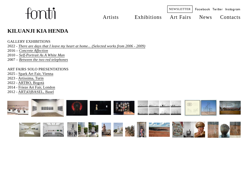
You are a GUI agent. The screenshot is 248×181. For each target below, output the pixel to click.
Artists (111, 17)
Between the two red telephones (43, 60)
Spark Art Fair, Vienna (35, 74)
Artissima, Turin (31, 78)
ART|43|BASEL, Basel (36, 92)
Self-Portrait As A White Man (42, 55)
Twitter (217, 9)
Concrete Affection (33, 51)
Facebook (202, 9)
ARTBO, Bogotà (31, 83)
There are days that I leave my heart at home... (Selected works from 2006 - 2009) (81, 46)
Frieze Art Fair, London (36, 87)
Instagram (232, 9)
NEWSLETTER (180, 9)
